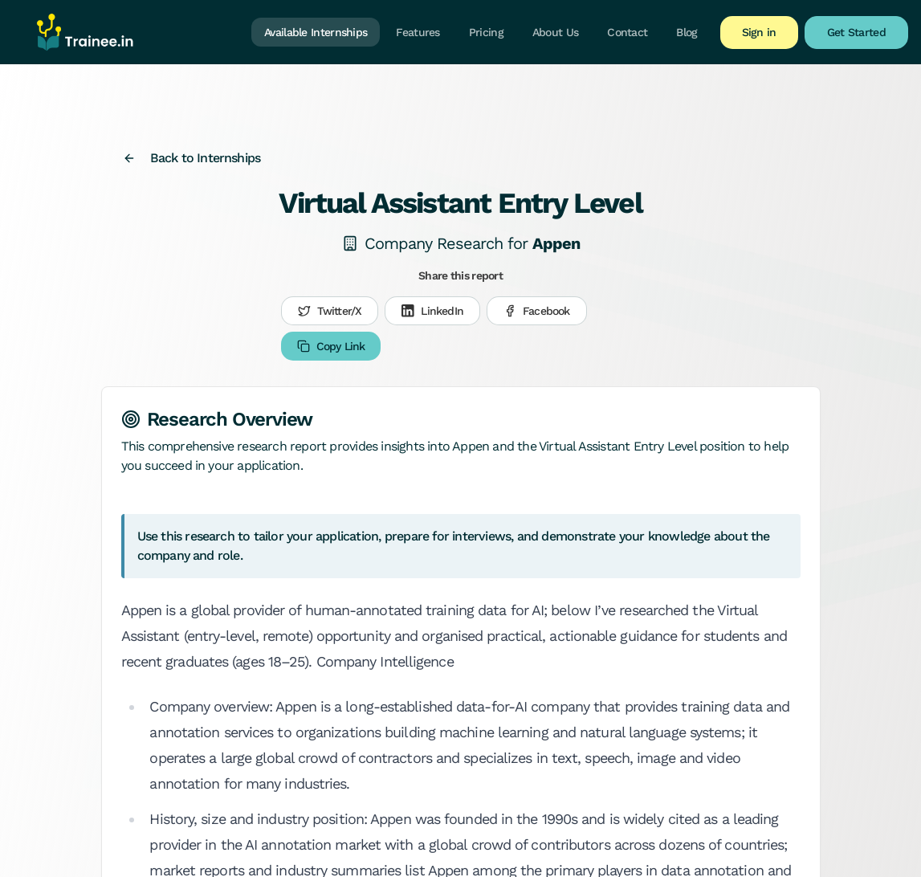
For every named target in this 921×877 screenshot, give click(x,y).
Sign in (759, 32)
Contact (627, 32)
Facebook (536, 310)
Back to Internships (192, 157)
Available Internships (315, 32)
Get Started (856, 32)
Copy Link (331, 346)
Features (417, 32)
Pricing (486, 32)
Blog (686, 32)
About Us (555, 32)
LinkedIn (432, 310)
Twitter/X (330, 310)
